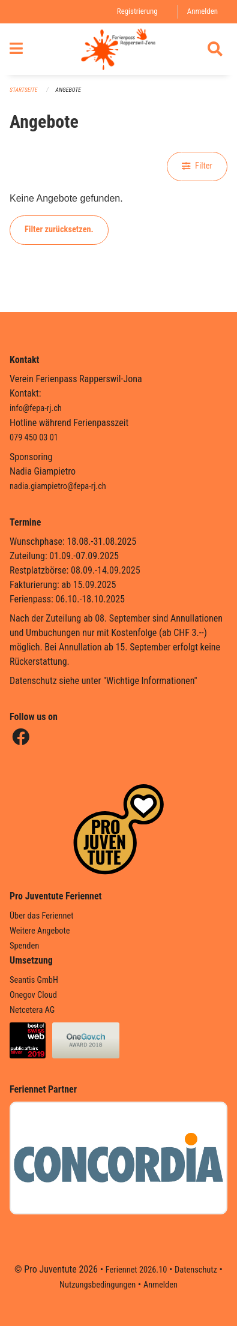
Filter (197, 166)
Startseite (23, 89)
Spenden (24, 946)
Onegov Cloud (33, 995)
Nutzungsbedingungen (97, 1285)
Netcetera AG (32, 1010)
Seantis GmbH (34, 980)
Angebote (68, 89)
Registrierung (137, 11)
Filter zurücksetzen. (59, 229)
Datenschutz (196, 1270)
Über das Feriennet (41, 916)
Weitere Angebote (40, 931)
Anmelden (202, 11)
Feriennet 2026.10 (136, 1270)
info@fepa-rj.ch (36, 408)
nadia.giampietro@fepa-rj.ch (58, 486)
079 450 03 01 (34, 438)
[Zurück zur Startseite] (118, 49)
